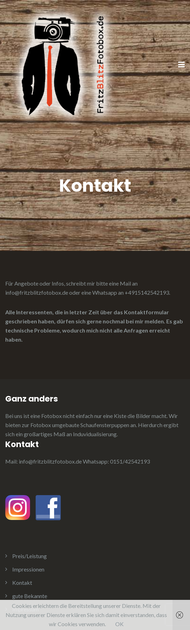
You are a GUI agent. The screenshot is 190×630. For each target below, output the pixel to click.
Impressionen (28, 569)
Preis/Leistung (29, 556)
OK (119, 624)
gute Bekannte (29, 596)
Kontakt (22, 582)
